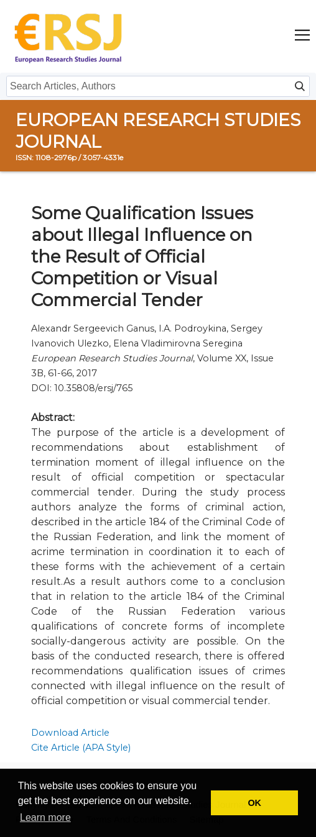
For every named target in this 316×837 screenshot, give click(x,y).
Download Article (70, 732)
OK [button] (254, 803)
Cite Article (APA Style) (81, 747)
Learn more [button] (45, 817)
